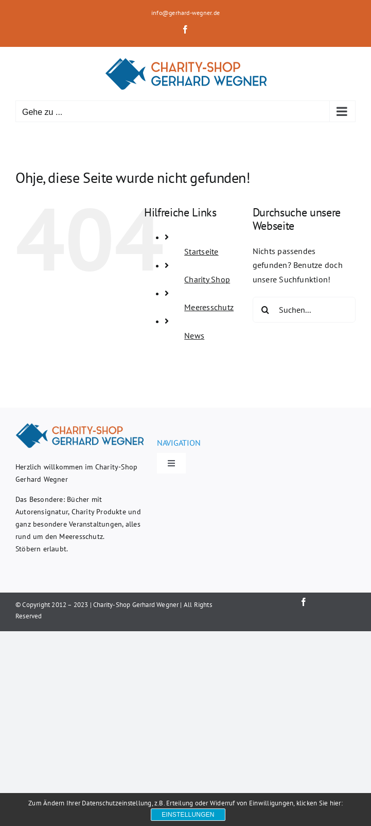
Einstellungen (188, 814)
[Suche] (265, 310)
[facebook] (303, 602)
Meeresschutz (209, 307)
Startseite (201, 251)
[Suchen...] (304, 310)
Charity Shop (207, 279)
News (194, 335)
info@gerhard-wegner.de (185, 12)
